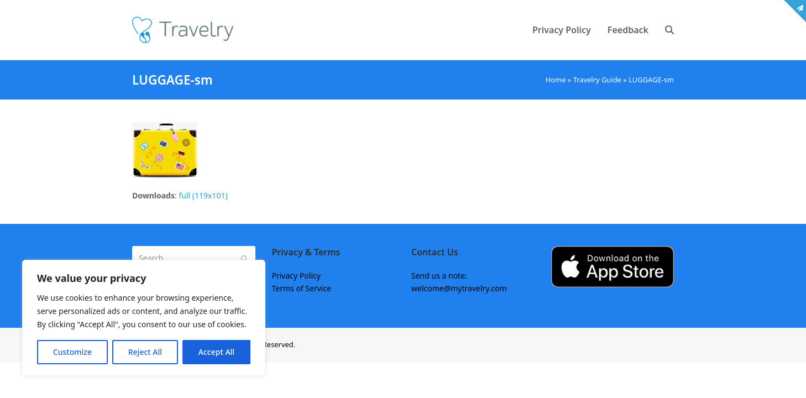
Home (556, 80)
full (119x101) (203, 195)
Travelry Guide (597, 80)
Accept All (216, 352)
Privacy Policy (296, 275)
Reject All (145, 352)
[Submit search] (244, 258)
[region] (143, 318)
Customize (72, 352)
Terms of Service (302, 288)
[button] (669, 30)
